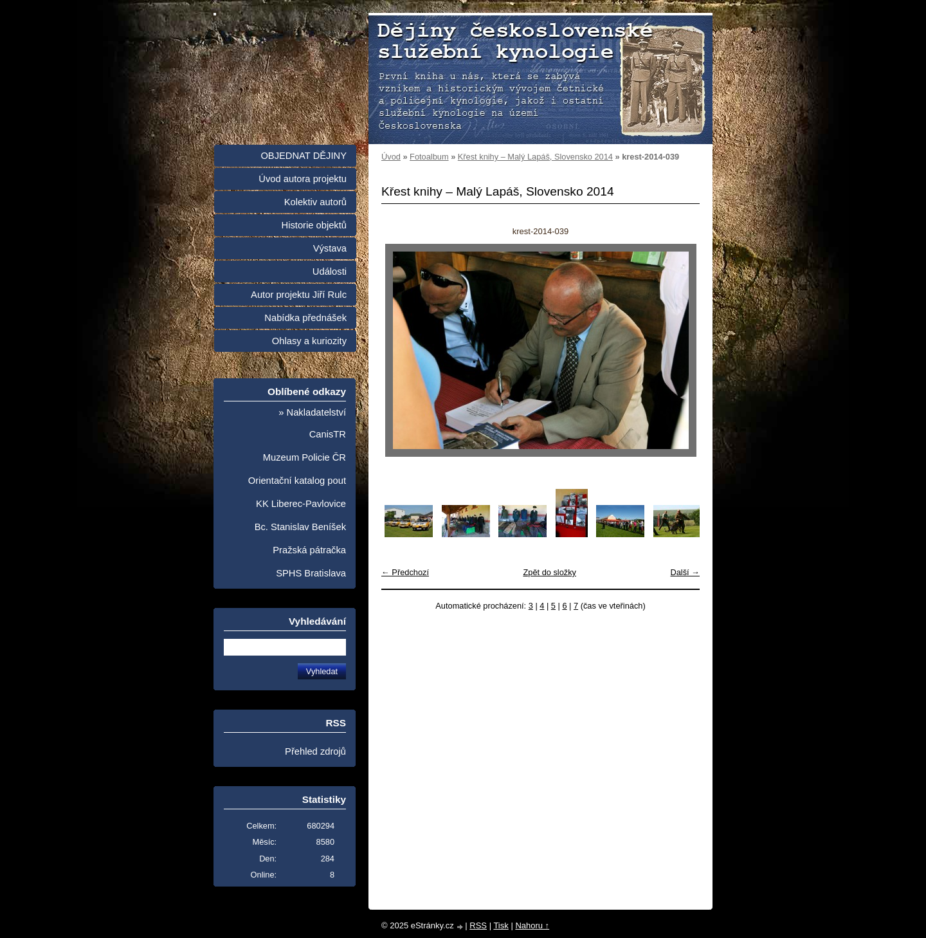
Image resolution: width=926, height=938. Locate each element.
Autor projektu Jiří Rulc (299, 295)
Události (330, 271)
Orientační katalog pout (297, 480)
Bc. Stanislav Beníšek (300, 527)
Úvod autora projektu (303, 179)
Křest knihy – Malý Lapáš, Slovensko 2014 (535, 156)
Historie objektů (314, 225)
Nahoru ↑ (532, 925)
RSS (478, 925)
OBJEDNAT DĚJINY (303, 156)
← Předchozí (405, 572)
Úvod (391, 156)
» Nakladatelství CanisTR (312, 423)
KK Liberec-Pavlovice (301, 504)
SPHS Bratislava (311, 573)
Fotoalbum (429, 156)
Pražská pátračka (309, 550)
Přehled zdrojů (315, 751)
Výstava (330, 248)
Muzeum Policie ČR (304, 457)
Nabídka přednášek (305, 318)
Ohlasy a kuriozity (309, 341)
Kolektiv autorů (315, 202)
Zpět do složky (549, 572)
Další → (685, 572)
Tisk (500, 925)
